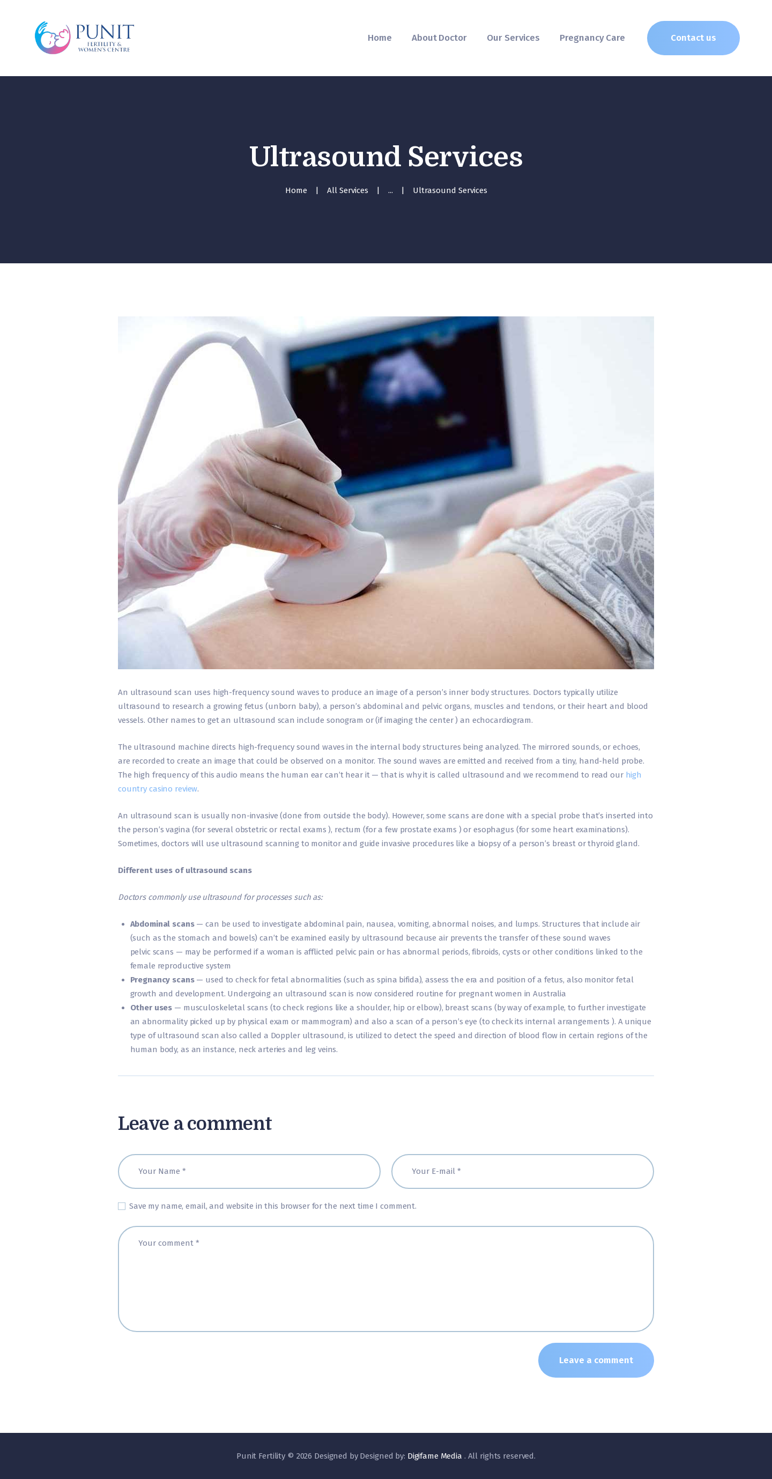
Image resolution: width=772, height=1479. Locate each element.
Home (296, 190)
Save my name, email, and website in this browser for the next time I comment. (273, 1206)
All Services (347, 190)
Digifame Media (435, 1456)
